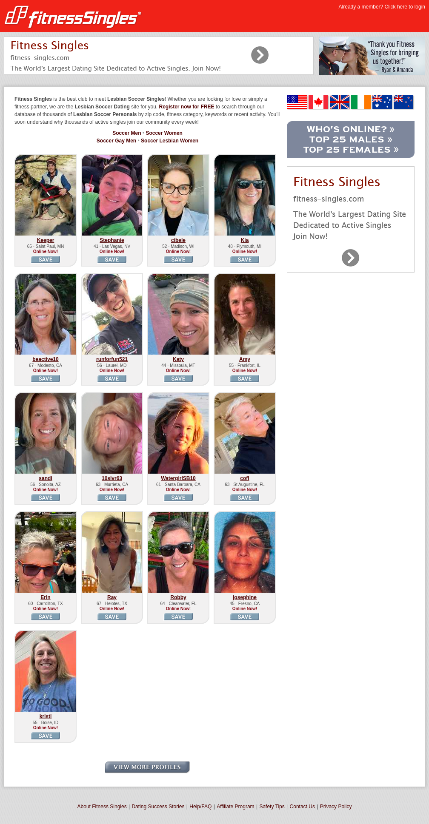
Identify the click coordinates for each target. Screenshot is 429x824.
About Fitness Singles (102, 807)
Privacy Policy (336, 807)
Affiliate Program (235, 807)
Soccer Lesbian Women (169, 141)
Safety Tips (271, 807)
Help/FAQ (200, 807)
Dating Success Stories (158, 807)
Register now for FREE (187, 107)
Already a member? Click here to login (382, 7)
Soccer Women (164, 133)
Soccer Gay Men (116, 141)
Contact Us (302, 807)
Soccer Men (126, 133)
